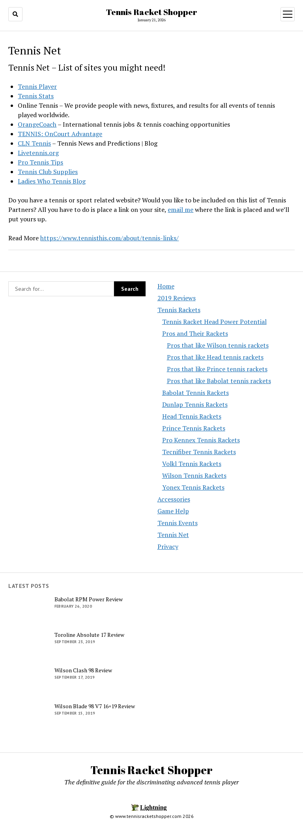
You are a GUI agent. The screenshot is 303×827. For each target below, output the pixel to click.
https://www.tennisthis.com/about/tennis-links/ (109, 238)
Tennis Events (177, 522)
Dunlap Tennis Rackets (195, 404)
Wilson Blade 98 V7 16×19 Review (94, 706)
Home (165, 286)
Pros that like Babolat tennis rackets (219, 380)
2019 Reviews (176, 298)
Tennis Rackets (178, 309)
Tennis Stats (36, 96)
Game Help (173, 511)
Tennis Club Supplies (48, 171)
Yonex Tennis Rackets (193, 487)
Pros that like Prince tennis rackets (217, 369)
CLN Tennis (34, 143)
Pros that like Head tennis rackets (215, 357)
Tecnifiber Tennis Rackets (199, 451)
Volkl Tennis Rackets (191, 463)
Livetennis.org (38, 152)
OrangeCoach (37, 124)
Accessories (173, 499)
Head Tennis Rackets (191, 416)
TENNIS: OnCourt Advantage (60, 133)
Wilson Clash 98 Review (83, 670)
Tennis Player (37, 86)
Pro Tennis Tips (40, 162)
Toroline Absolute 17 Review (89, 634)
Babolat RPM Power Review (88, 599)
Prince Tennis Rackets (193, 428)
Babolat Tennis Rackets (195, 392)
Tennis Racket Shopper (151, 11)
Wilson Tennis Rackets (194, 475)
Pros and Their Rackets (195, 333)
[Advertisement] (226, 641)
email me (180, 209)
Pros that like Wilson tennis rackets (218, 345)
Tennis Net (173, 534)
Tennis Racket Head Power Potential (214, 321)
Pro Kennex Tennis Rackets (201, 440)
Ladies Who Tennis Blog (52, 181)
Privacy (167, 546)
